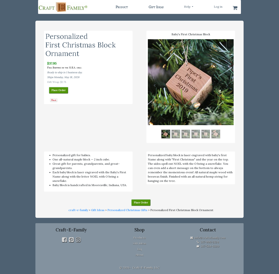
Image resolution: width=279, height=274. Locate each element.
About (140, 255)
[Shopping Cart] (235, 7)
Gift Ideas (156, 7)
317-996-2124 (208, 242)
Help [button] (187, 6)
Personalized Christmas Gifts (127, 210)
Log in (218, 6)
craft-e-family (78, 210)
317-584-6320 (207, 246)
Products (139, 237)
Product (122, 7)
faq (139, 249)
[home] (70, 7)
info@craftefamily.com (207, 237)
